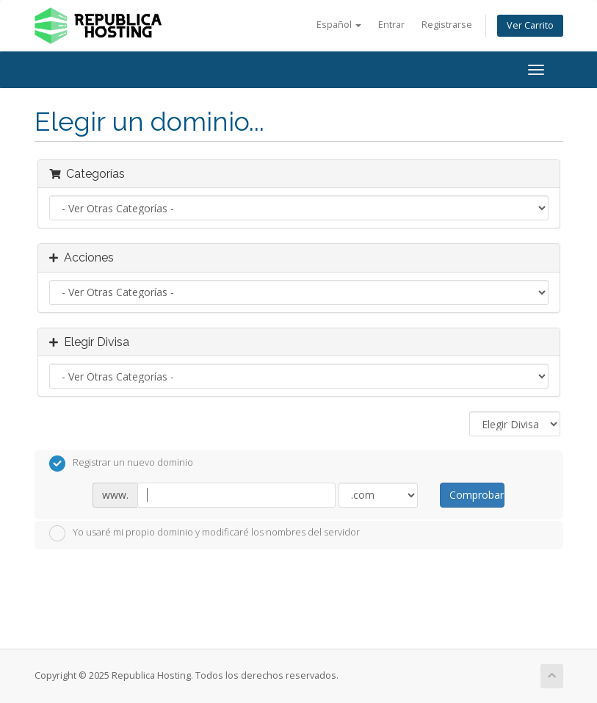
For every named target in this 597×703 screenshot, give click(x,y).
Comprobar (476, 495)
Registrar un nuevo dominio (121, 463)
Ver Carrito (530, 25)
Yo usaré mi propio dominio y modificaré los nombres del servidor (204, 533)
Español (338, 24)
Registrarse (446, 24)
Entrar (391, 24)
